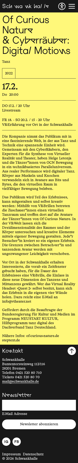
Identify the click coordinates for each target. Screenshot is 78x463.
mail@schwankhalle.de (20, 381)
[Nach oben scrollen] (72, 351)
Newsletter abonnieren (39, 424)
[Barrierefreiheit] (62, 6)
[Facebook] (16, 442)
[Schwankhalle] (25, 6)
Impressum (11, 454)
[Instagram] (6, 442)
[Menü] (72, 6)
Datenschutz (33, 454)
